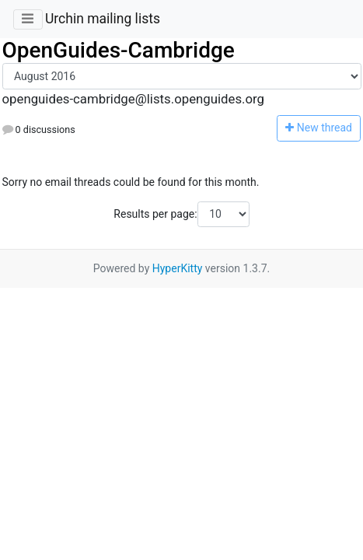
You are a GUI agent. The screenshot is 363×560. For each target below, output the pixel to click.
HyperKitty (177, 268)
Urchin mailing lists (102, 18)
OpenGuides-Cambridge (118, 50)
